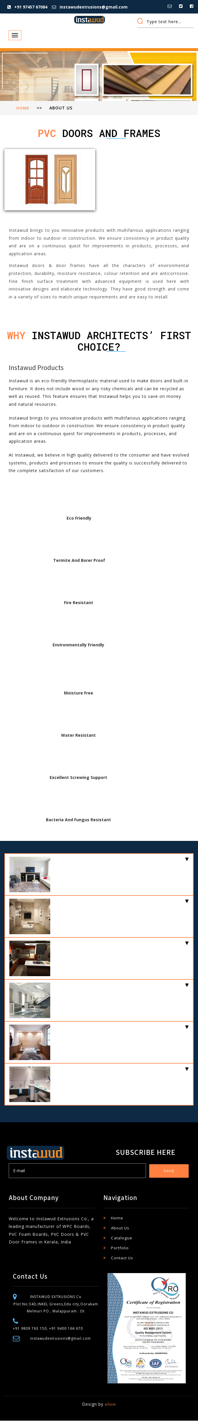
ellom (111, 1411)
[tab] (99, 882)
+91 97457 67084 (29, 7)
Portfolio (120, 1255)
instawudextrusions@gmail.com (92, 7)
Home (23, 115)
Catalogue (122, 1245)
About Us (121, 1235)
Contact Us (123, 1265)
